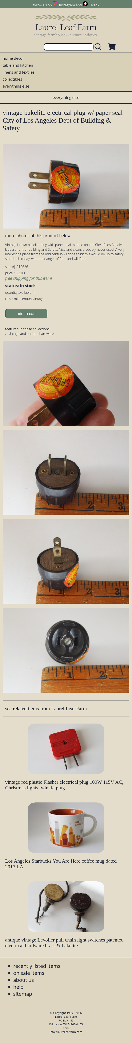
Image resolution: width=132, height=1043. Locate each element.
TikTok (94, 5)
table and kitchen (18, 65)
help (18, 986)
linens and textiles (19, 72)
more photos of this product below (38, 235)
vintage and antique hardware (31, 333)
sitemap (22, 993)
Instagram (67, 5)
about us (23, 979)
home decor (13, 58)
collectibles (12, 79)
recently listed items (36, 965)
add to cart (26, 313)
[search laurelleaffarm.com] (99, 47)
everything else (16, 86)
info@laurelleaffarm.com (66, 1032)
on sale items (28, 972)
